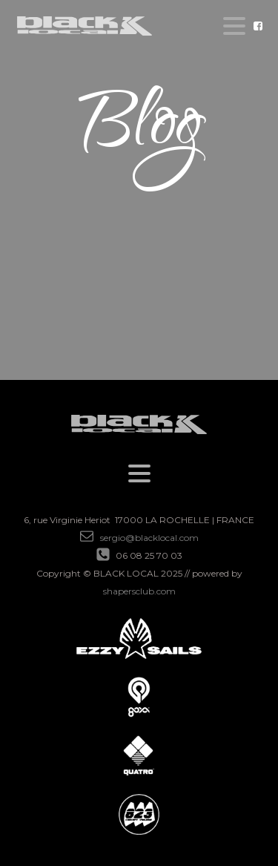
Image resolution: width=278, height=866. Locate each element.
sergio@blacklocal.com (149, 537)
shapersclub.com (139, 591)
